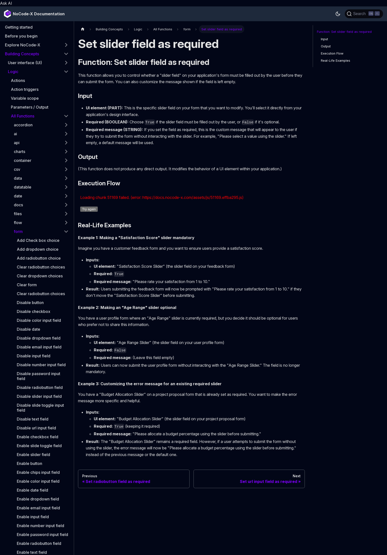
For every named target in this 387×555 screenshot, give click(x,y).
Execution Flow (332, 53)
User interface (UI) (25, 62)
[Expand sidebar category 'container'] (66, 160)
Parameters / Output (29, 107)
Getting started (19, 27)
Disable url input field (36, 427)
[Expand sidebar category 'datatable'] (66, 187)
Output (326, 46)
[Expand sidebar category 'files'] (66, 214)
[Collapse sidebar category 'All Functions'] (66, 116)
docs (18, 204)
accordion (23, 124)
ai (15, 133)
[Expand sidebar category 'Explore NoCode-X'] (66, 45)
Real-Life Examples (335, 60)
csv (17, 169)
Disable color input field (39, 320)
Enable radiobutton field (39, 543)
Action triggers (25, 89)
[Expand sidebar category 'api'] (66, 143)
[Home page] (82, 29)
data (18, 178)
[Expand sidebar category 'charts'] (66, 151)
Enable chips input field (38, 472)
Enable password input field (42, 534)
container (22, 160)
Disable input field (33, 355)
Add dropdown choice (37, 249)
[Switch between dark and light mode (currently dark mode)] (338, 14)
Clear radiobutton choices (41, 267)
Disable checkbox (33, 311)
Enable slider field (33, 454)
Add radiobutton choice (39, 258)
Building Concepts (22, 53)
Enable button (29, 463)
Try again (89, 209)
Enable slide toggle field (39, 445)
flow (18, 222)
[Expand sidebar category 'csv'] (66, 169)
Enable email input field (38, 507)
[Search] (364, 13)
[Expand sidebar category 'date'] (66, 196)
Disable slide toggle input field (40, 408)
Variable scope (25, 98)
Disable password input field (38, 376)
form (18, 231)
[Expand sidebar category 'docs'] (66, 205)
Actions (18, 80)
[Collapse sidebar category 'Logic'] (66, 72)
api (16, 142)
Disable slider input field (39, 396)
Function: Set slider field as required (344, 32)
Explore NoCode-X (22, 44)
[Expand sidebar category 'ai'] (66, 134)
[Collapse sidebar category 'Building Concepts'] (66, 54)
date (18, 195)
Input (324, 39)
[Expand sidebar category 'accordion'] (66, 125)
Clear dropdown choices (40, 275)
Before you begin (21, 36)
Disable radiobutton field (40, 387)
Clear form (27, 284)
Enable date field (32, 490)
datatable (22, 187)
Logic (13, 71)
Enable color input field (38, 481)
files (18, 213)
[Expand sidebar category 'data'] (66, 178)
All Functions (22, 116)
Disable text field (32, 419)
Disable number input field (41, 364)
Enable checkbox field (37, 436)
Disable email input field (39, 346)
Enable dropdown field (38, 499)
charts (19, 151)
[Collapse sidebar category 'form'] (66, 231)
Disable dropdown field (38, 338)
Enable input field (33, 516)
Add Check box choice (38, 240)
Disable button (30, 302)
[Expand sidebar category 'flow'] (66, 223)
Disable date (28, 329)
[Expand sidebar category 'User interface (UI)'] (66, 63)
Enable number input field (40, 525)
